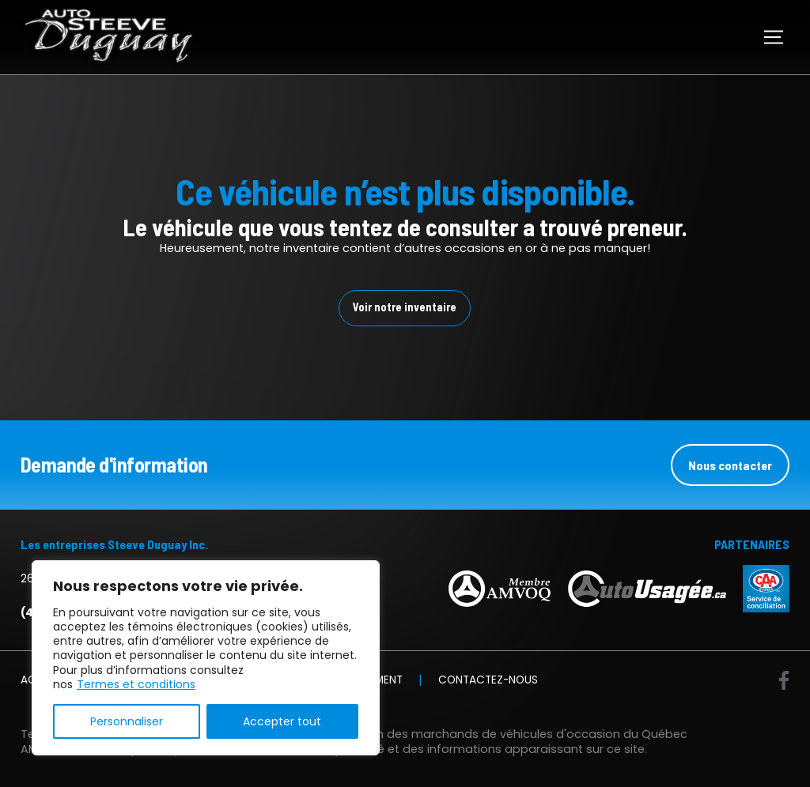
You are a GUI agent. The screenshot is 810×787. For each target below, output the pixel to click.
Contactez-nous (488, 680)
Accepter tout (282, 721)
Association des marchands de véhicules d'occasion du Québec (501, 734)
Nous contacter (730, 465)
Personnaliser (126, 721)
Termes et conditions (136, 684)
